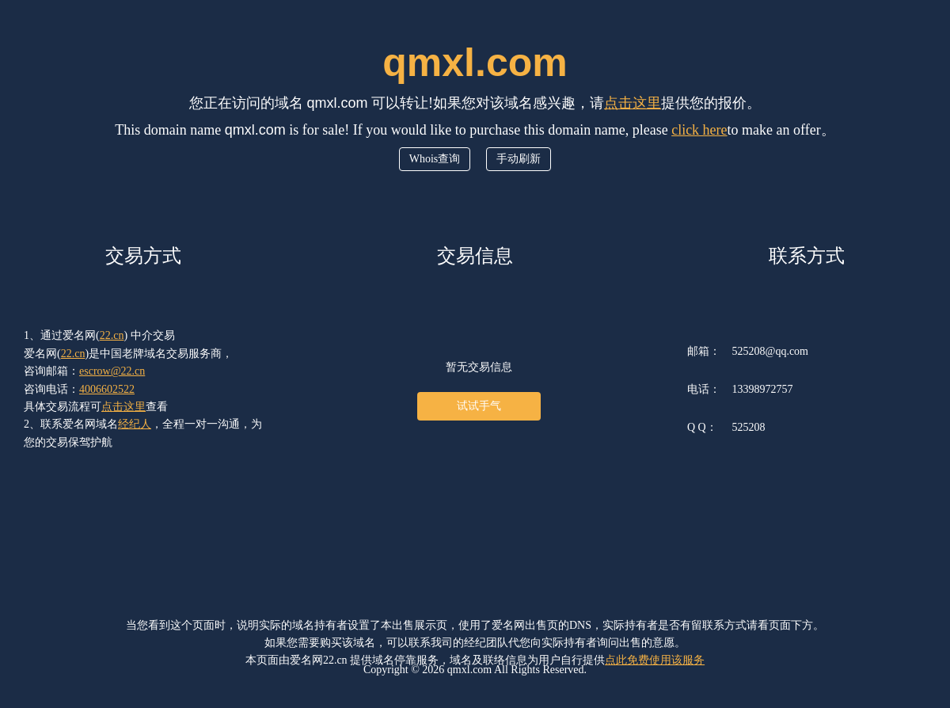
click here (699, 130)
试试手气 (479, 406)
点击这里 (632, 103)
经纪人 (134, 424)
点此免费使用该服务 (655, 660)
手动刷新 (518, 159)
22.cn (112, 335)
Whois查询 (435, 159)
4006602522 (107, 389)
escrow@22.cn (112, 371)
